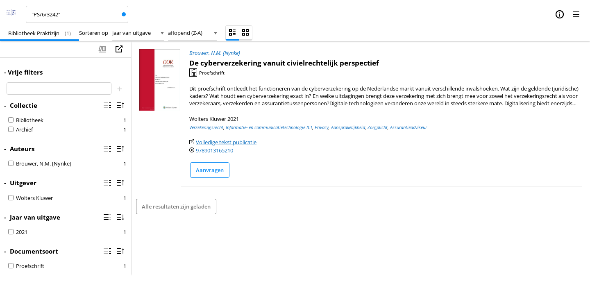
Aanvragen (210, 170)
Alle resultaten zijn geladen (176, 206)
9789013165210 (214, 150)
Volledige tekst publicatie (226, 142)
